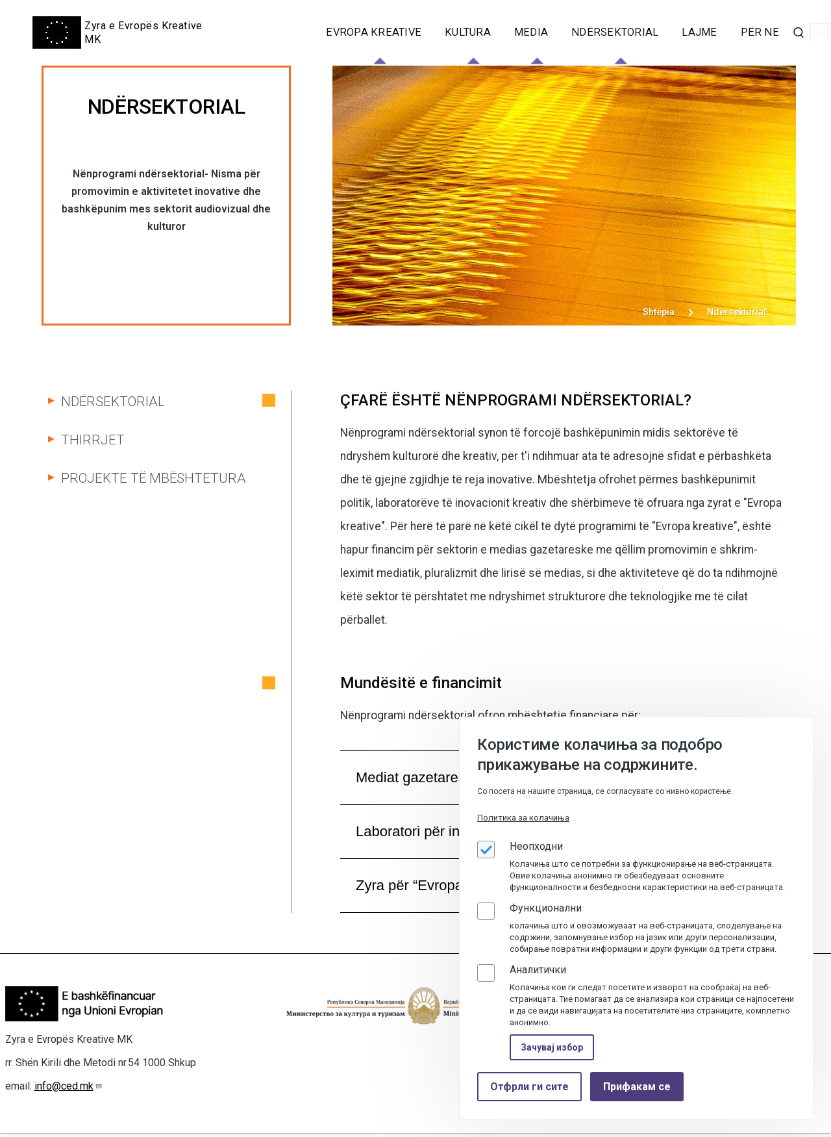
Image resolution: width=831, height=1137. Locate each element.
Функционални (546, 908)
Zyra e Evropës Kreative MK (143, 32)
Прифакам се (637, 1086)
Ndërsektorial (113, 401)
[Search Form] (798, 32)
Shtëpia (659, 312)
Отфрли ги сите (529, 1086)
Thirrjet (93, 440)
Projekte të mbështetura (153, 478)
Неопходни (536, 846)
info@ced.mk (68, 1090)
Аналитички (538, 970)
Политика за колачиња (523, 818)
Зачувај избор (552, 1047)
